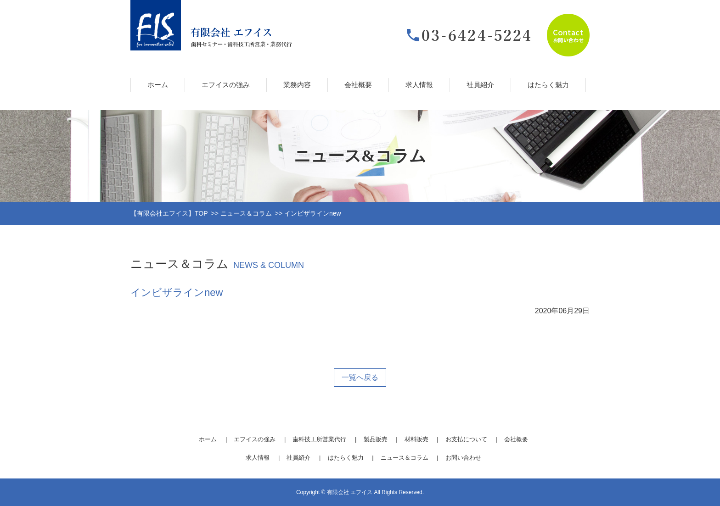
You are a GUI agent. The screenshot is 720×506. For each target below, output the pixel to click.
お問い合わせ (463, 457)
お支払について (466, 439)
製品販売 (376, 439)
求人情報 (419, 85)
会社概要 (358, 85)
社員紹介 (480, 85)
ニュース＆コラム (246, 213)
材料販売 (416, 439)
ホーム (157, 85)
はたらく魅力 (548, 85)
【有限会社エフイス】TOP (169, 213)
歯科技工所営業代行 (319, 439)
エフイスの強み (226, 85)
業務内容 (297, 85)
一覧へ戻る (360, 377)
